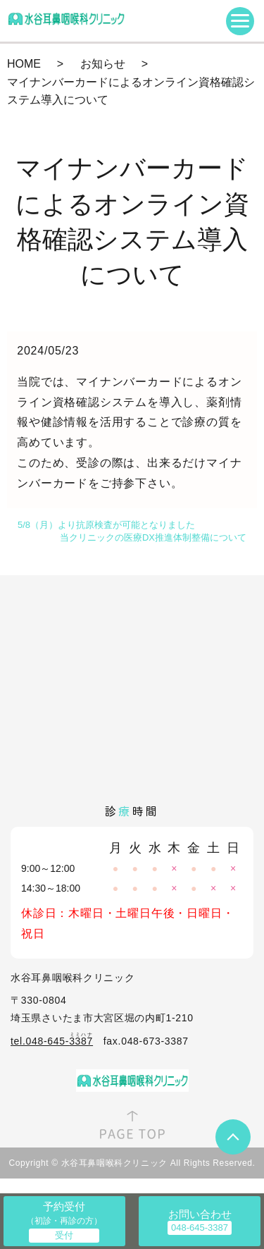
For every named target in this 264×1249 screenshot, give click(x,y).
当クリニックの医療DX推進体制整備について (153, 537)
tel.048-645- (52, 1041)
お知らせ (102, 64)
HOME (24, 64)
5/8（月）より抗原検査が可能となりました (106, 524)
